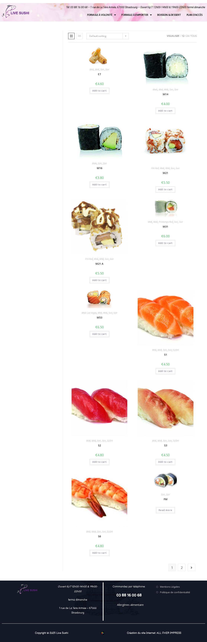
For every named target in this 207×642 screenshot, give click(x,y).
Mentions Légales (170, 586)
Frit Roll (155, 168)
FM (165, 499)
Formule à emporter (136, 15)
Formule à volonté (101, 15)
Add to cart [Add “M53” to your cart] (99, 334)
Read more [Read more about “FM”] (165, 510)
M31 (165, 226)
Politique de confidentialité (175, 592)
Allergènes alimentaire (130, 605)
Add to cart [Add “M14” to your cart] (165, 110)
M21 (165, 173)
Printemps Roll (166, 221)
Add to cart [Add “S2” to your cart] (99, 461)
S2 (99, 445)
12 (183, 35)
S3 (165, 445)
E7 (99, 74)
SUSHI (176, 350)
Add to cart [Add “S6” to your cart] (99, 552)
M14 (165, 94)
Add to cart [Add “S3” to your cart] (165, 461)
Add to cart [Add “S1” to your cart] (165, 371)
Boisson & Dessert (169, 15)
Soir (102, 69)
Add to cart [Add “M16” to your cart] (99, 184)
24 (187, 35)
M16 (99, 168)
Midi (92, 69)
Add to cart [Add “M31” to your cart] (165, 243)
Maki (155, 89)
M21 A (99, 263)
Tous (194, 35)
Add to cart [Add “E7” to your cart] (99, 90)
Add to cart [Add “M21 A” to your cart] (99, 280)
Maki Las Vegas (89, 312)
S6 (99, 536)
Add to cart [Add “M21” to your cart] (165, 189)
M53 (99, 317)
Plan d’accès (194, 15)
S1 (165, 354)
